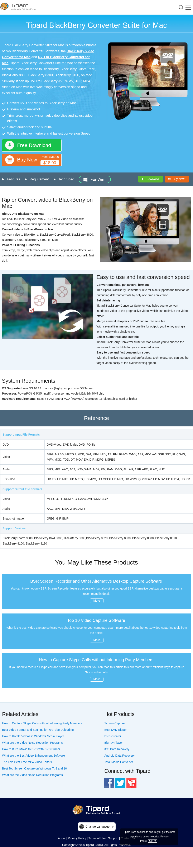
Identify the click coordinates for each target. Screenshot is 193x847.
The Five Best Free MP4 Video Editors (27, 762)
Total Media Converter (118, 762)
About (62, 838)
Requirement (39, 179)
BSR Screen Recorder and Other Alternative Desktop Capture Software (96, 581)
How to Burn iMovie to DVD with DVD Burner (31, 749)
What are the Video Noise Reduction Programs (32, 742)
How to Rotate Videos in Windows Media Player (33, 736)
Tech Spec (66, 179)
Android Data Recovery (119, 755)
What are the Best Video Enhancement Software (33, 755)
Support (113, 838)
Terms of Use (97, 838)
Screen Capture (114, 723)
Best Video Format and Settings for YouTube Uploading (38, 729)
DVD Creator (112, 736)
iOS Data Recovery (116, 749)
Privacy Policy (77, 838)
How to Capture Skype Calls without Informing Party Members (96, 659)
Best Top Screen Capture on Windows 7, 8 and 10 (34, 768)
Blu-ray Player (113, 742)
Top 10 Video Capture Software (96, 620)
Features (13, 179)
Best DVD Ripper (115, 729)
